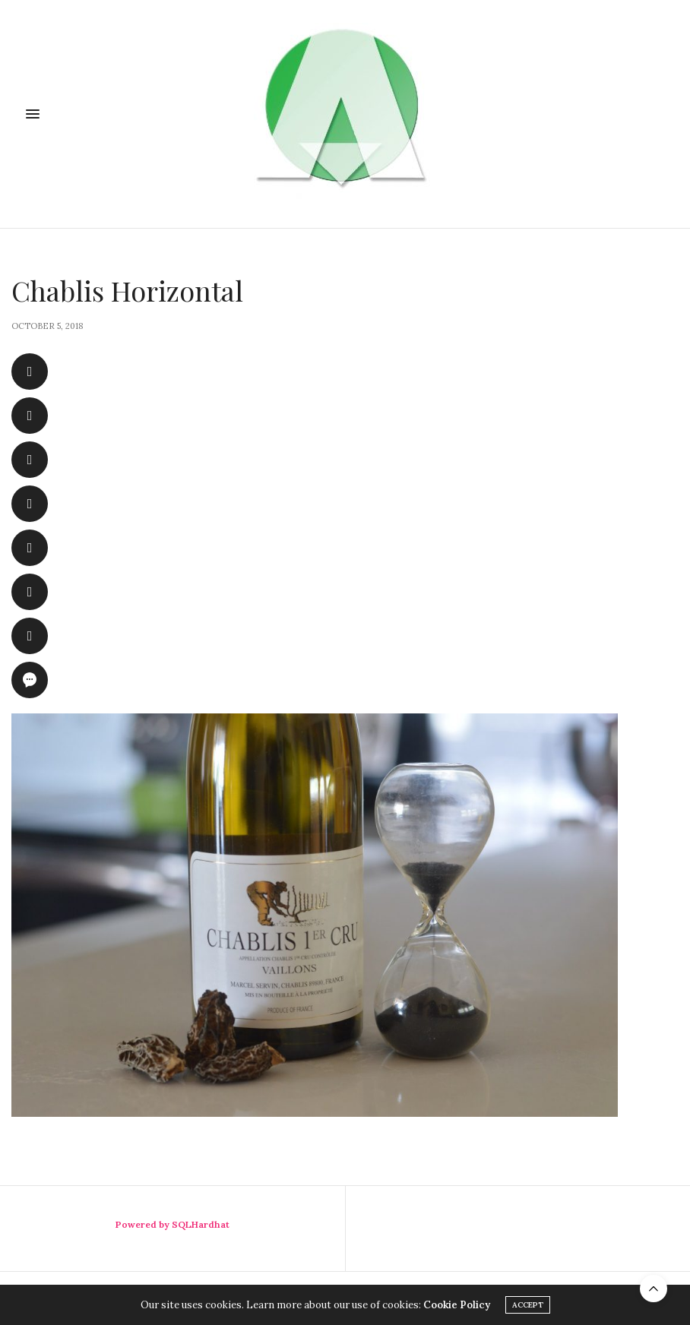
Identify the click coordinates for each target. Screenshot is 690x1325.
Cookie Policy (456, 1304)
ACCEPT (527, 1305)
